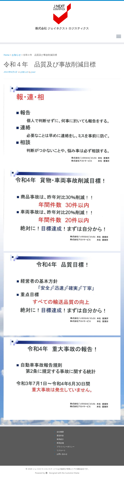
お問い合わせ (62, 454)
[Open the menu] (118, 36)
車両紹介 (60, 439)
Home (7, 54)
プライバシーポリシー (65, 446)
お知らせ (16, 54)
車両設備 (60, 443)
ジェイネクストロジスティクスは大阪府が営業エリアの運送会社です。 (61, 469)
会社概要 (60, 432)
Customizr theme (72, 473)
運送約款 (60, 435)
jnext (33, 72)
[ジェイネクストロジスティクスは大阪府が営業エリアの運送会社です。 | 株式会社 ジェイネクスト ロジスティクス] (62, 13)
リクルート (61, 450)
